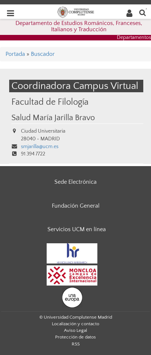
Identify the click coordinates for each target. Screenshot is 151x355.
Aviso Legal (75, 330)
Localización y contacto (75, 323)
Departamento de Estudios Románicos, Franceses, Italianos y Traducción (78, 26)
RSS (76, 344)
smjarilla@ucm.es (39, 147)
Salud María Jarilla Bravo (53, 118)
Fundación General (76, 205)
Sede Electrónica (75, 182)
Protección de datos (75, 337)
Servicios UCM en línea (76, 229)
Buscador (43, 54)
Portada (15, 54)
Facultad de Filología (50, 102)
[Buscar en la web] (142, 12)
